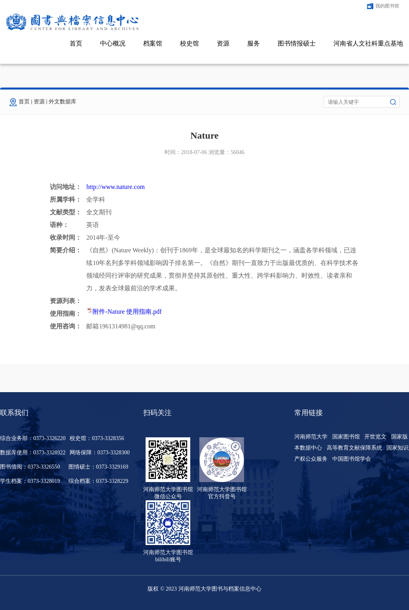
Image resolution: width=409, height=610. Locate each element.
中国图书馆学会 (351, 459)
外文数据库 (62, 102)
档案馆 (152, 43)
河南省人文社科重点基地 (368, 43)
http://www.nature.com (115, 186)
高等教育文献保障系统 (354, 448)
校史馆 (189, 43)
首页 (76, 43)
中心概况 (112, 43)
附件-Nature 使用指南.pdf (127, 311)
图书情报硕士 (297, 43)
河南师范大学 (311, 437)
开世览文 (375, 437)
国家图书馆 (346, 437)
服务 (253, 43)
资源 (223, 43)
